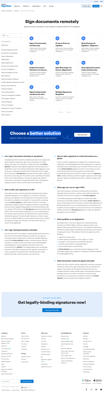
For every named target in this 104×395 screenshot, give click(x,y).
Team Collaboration (7, 56)
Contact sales (86, 6)
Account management (8, 69)
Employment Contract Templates (11, 108)
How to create (68, 358)
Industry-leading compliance (10, 79)
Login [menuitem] (101, 1)
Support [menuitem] (96, 1)
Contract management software (11, 95)
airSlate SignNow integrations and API (11, 82)
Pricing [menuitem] (51, 6)
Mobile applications (7, 63)
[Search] (101, 6)
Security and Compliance (28, 390)
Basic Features (5, 76)
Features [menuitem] (16, 6)
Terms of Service (5, 390)
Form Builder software (8, 98)
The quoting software (7, 92)
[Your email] (10, 381)
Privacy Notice (16, 390)
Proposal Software (7, 89)
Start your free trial (52, 310)
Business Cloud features (8, 85)
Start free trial (82, 135)
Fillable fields (5, 59)
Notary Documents (7, 111)
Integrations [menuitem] (36, 6)
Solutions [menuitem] (26, 6)
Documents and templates (9, 53)
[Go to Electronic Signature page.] (6, 11)
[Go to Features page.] (16, 11)
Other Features (6, 115)
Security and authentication (9, 66)
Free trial (95, 6)
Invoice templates (6, 102)
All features (4, 45)
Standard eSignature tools (9, 50)
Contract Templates (7, 105)
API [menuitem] (44, 6)
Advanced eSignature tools (9, 72)
